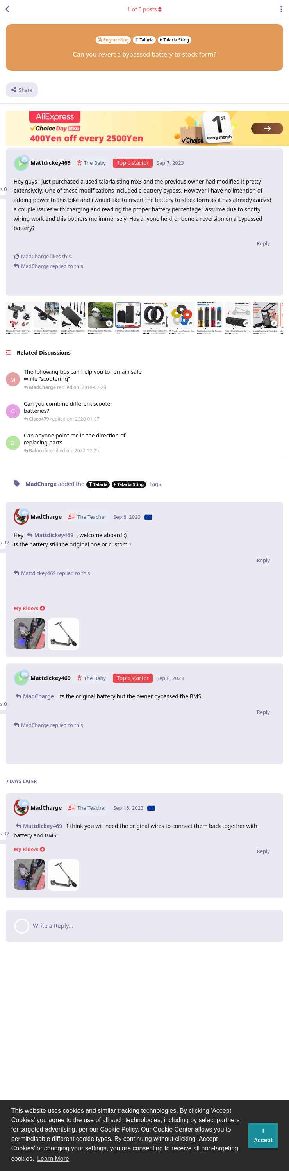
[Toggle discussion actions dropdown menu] (281, 9)
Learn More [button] (53, 1158)
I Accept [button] (263, 1135)
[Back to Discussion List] (8, 9)
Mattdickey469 (53, 535)
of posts (144, 9)
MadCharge (38, 696)
